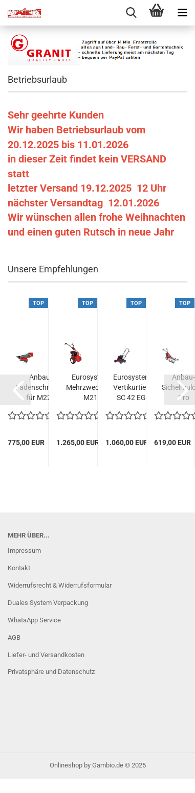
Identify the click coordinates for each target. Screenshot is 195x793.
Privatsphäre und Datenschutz (51, 671)
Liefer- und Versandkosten (46, 655)
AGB (14, 637)
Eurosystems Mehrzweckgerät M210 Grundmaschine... (92, 388)
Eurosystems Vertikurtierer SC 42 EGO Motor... (134, 388)
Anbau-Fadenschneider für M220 (40, 387)
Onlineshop (66, 765)
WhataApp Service (34, 620)
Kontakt (19, 568)
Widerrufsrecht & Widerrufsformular (60, 585)
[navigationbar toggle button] (182, 13)
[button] (15, 390)
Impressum (24, 550)
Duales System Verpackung (48, 603)
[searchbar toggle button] (131, 13)
